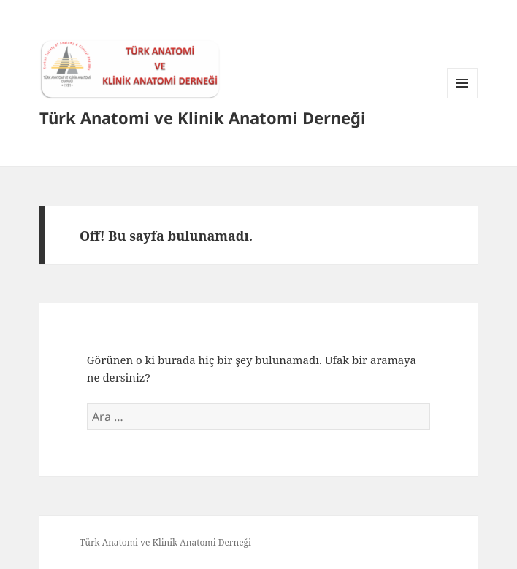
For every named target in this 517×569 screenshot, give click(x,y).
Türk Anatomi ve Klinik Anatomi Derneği (202, 117)
